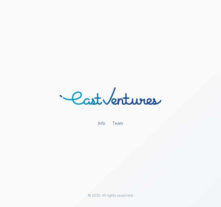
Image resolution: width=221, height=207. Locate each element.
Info (101, 123)
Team (117, 123)
